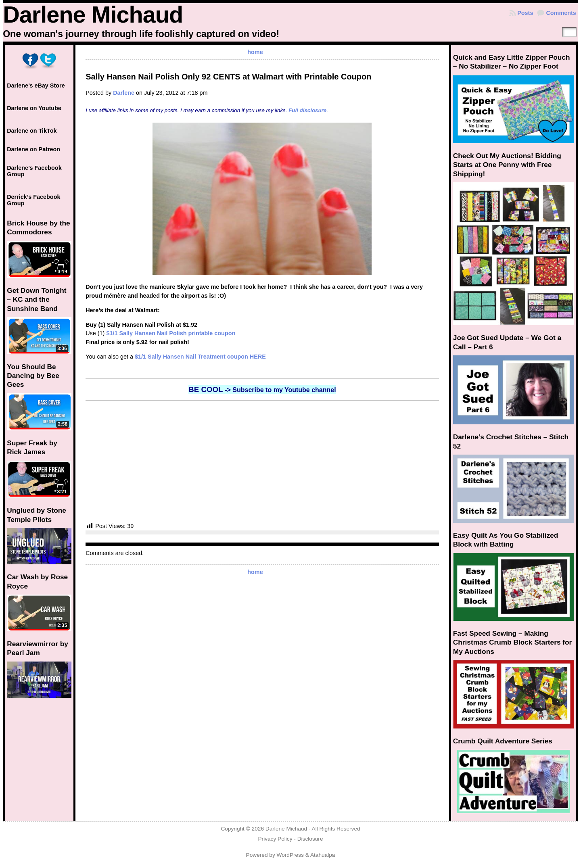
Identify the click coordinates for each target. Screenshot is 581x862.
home (255, 52)
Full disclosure (307, 110)
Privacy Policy (275, 839)
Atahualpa (322, 855)
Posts (525, 13)
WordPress (290, 855)
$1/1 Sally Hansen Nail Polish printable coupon (170, 333)
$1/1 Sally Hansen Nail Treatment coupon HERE (200, 356)
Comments (561, 13)
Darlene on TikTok (31, 130)
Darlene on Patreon (33, 149)
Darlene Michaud (93, 14)
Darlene (123, 93)
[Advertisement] (262, 461)
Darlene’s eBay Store (36, 85)
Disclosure (310, 839)
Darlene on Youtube (34, 108)
